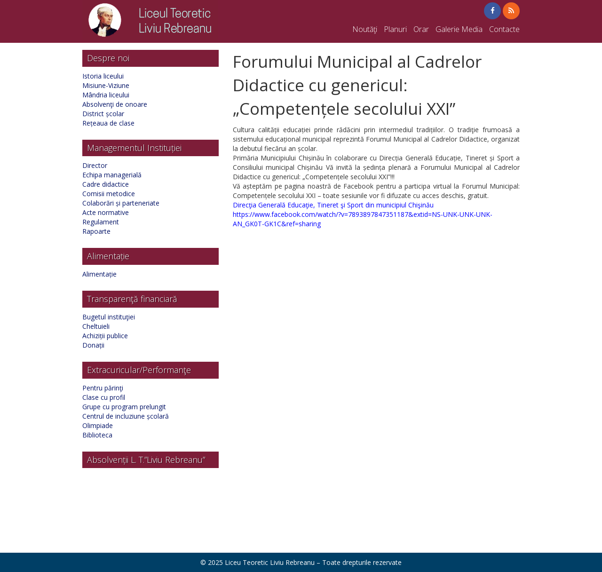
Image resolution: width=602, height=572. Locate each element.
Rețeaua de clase (108, 123)
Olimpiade (97, 425)
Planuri (395, 29)
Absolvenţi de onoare (114, 104)
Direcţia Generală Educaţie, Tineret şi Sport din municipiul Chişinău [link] (333, 204)
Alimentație (99, 274)
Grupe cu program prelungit (124, 406)
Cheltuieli (96, 326)
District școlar (103, 113)
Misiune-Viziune (105, 85)
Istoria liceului (103, 76)
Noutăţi (364, 29)
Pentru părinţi (102, 387)
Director (94, 165)
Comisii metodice (108, 193)
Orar (421, 29)
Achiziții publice (105, 335)
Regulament (100, 221)
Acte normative (105, 212)
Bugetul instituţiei (108, 316)
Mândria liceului (105, 94)
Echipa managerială (112, 174)
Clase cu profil (103, 397)
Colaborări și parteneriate (120, 203)
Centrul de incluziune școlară (125, 416)
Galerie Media (459, 29)
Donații (93, 345)
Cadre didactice (105, 184)
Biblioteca (97, 434)
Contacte (504, 29)
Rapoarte (96, 231)
